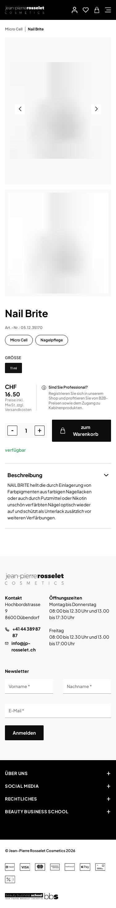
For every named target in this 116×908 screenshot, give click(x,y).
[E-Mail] (58, 711)
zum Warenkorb (79, 430)
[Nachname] (87, 686)
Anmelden (24, 733)
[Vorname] (29, 686)
